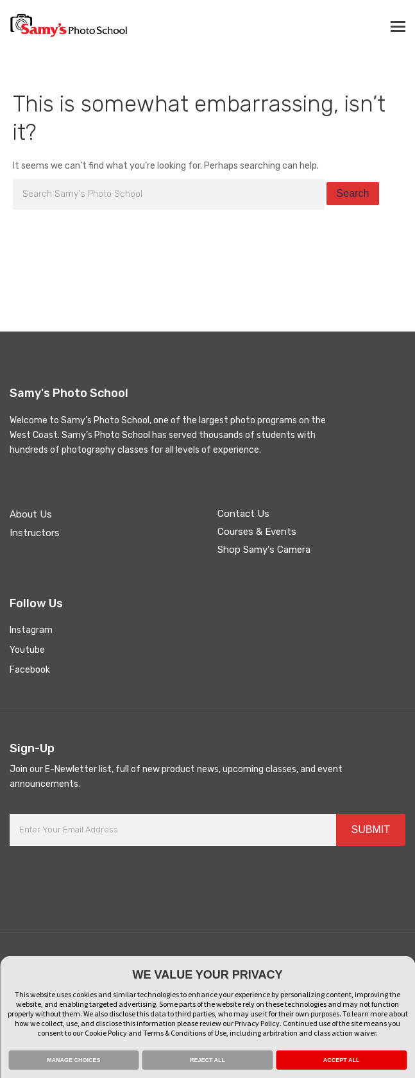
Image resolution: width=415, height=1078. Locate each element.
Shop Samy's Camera (263, 549)
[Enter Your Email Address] (173, 830)
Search (353, 193)
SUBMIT (370, 829)
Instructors (35, 533)
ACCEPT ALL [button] (341, 1060)
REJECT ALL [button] (207, 1060)
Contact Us (243, 513)
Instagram (31, 630)
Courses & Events (256, 531)
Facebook (30, 669)
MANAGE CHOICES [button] (74, 1060)
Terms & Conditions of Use (184, 1033)
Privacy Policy (257, 1023)
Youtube (27, 649)
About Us (31, 514)
